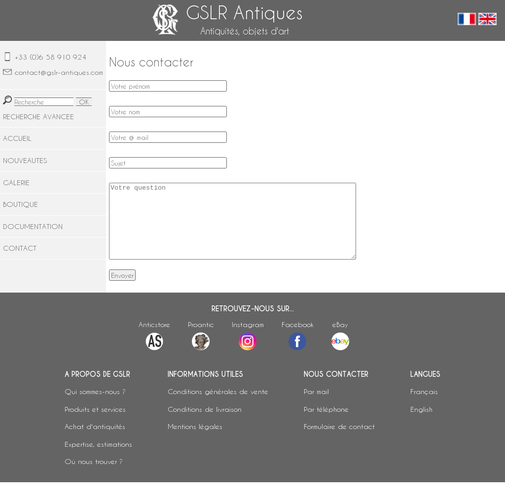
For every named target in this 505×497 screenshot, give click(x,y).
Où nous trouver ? (94, 476)
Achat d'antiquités (95, 441)
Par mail (316, 406)
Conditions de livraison (205, 424)
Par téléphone (326, 424)
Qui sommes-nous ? (95, 406)
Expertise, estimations (98, 459)
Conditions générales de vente (218, 406)
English (421, 424)
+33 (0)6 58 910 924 (50, 57)
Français (424, 406)
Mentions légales (195, 441)
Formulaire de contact (339, 441)
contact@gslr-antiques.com (59, 72)
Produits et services (95, 424)
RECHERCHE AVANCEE (38, 116)
